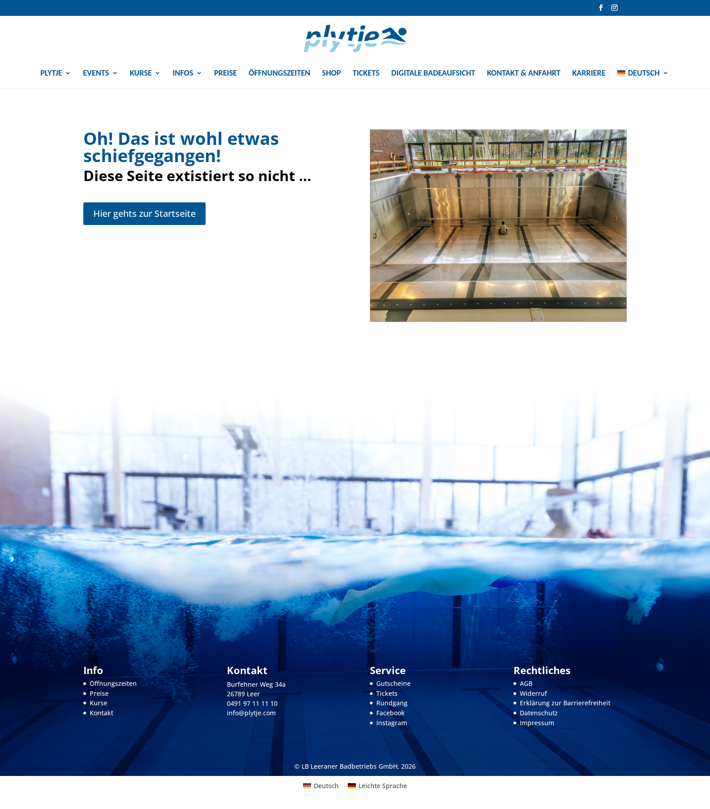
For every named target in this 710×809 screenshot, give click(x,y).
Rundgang (392, 703)
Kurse (141, 74)
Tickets (366, 74)
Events (96, 74)
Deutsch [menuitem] (326, 785)
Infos (183, 74)
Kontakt (101, 712)
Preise (225, 74)
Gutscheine (393, 683)
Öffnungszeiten (279, 74)
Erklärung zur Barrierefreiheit (565, 703)
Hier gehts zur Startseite (144, 213)
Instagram (391, 722)
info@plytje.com (251, 712)
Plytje (51, 74)
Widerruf (533, 693)
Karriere (589, 74)
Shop (331, 74)
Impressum (537, 722)
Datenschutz (539, 712)
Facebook (390, 712)
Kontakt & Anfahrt (524, 74)
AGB (526, 683)
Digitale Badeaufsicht (433, 74)
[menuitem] (642, 77)
